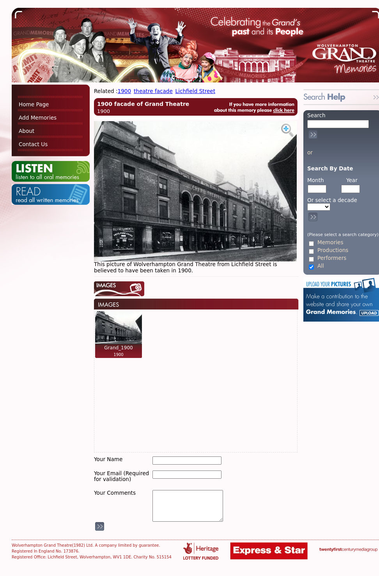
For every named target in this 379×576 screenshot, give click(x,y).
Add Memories (38, 117)
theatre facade (153, 91)
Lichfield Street (195, 91)
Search (316, 115)
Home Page (34, 104)
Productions (332, 250)
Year (352, 180)
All (320, 266)
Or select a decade (332, 200)
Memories (330, 242)
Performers (331, 258)
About (26, 131)
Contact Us (33, 144)
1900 (124, 91)
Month (315, 180)
